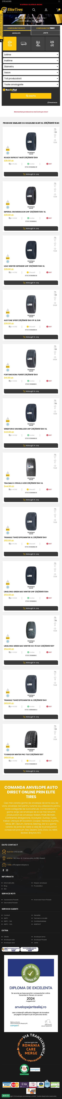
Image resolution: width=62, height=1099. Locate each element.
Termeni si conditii (40, 918)
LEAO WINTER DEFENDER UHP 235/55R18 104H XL (24, 266)
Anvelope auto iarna (37, 18)
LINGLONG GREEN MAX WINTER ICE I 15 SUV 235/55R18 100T (29, 646)
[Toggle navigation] (59, 1)
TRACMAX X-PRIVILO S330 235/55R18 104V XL (23, 483)
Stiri (5, 889)
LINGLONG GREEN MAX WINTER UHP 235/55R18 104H (26, 591)
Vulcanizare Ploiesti (11, 900)
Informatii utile (9, 883)
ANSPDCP (37, 924)
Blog (5, 886)
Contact (7, 915)
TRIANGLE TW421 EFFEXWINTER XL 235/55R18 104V (25, 537)
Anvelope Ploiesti (40, 940)
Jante (36, 943)
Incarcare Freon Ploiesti (42, 900)
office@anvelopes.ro (20, 865)
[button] (34, 10)
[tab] (16, 32)
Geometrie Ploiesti (11, 903)
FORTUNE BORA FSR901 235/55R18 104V (21, 374)
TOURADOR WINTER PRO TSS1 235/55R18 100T (23, 754)
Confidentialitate (40, 921)
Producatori (38, 886)
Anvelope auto (9, 940)
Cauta (31, 95)
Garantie (37, 915)
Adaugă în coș (31, 174)
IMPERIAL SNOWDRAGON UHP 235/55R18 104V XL (25, 212)
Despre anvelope (40, 883)
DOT (49, 164)
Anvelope (23, 18)
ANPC (6, 918)
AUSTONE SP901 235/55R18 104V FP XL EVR (22, 320)
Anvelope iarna (39, 937)
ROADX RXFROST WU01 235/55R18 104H (21, 157)
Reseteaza (52, 102)
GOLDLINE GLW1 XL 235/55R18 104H (30, 21)
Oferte (6, 937)
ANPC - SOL (8, 924)
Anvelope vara (9, 943)
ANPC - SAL (8, 921)
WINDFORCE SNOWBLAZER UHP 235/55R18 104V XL (25, 429)
